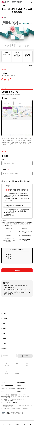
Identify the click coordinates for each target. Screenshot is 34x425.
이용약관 (19, 385)
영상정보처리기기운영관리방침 (8, 388)
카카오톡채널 (26, 356)
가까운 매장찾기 (6, 108)
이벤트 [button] (3, 323)
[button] (30, 423)
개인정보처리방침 (21, 382)
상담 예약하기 (17, 270)
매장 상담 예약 (14, 402)
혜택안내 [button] (3, 328)
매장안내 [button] (3, 313)
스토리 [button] (3, 333)
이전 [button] (4, 6)
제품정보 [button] (3, 338)
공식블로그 (3, 391)
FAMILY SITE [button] (5, 356)
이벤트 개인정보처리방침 (7, 385)
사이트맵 (3, 382)
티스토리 (7, 366)
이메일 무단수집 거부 (22, 388)
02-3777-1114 (9, 398)
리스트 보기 (14, 98)
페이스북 (17, 374)
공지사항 (19, 391)
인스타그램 (17, 366)
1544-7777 (10, 401)
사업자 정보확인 (5, 396)
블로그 (6, 374)
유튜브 (27, 366)
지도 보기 (6, 98)
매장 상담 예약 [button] (5, 318)
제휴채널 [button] (3, 343)
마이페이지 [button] (4, 348)
